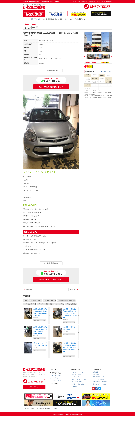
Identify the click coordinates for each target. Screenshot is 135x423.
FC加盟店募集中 (100, 13)
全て (26, 300)
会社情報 (84, 1)
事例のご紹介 (38, 19)
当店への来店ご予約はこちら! (51, 87)
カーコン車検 (60, 304)
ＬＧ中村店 (30, 19)
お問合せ (109, 1)
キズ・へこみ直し (36, 300)
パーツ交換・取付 (30, 304)
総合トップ (77, 1)
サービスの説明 (106, 71)
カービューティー (50, 300)
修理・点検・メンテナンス (67, 300)
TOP (24, 19)
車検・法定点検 (71, 304)
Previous (85, 56)
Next (111, 56)
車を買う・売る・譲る (45, 304)
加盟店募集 (92, 1)
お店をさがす (55, 383)
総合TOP (53, 369)
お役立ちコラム (101, 1)
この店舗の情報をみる (51, 70)
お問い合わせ (34, 387)
